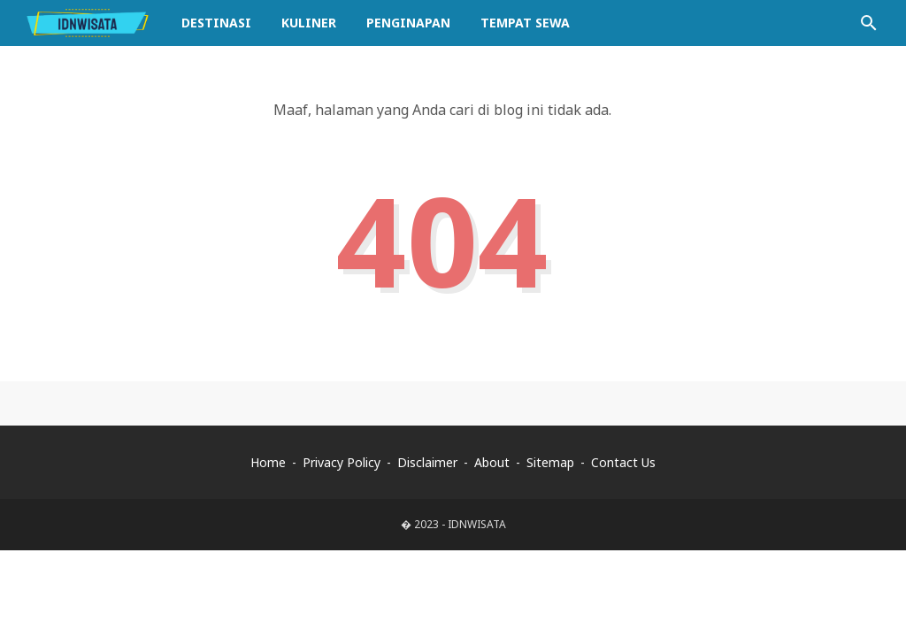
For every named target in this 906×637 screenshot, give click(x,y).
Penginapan (408, 22)
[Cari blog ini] (868, 23)
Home (268, 462)
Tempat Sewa (525, 22)
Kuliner (308, 22)
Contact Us (623, 462)
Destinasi (216, 22)
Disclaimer (427, 462)
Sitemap (550, 462)
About (492, 462)
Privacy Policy (341, 462)
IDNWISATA (477, 524)
